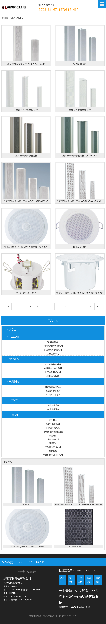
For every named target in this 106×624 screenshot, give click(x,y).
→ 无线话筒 (12, 400)
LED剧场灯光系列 (53, 364)
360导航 (40, 562)
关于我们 (71, 580)
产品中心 (19, 18)
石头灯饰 (53, 420)
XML (76, 616)
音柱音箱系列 (53, 353)
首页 (12, 18)
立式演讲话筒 (53, 405)
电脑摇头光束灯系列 (53, 368)
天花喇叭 (53, 435)
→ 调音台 (11, 329)
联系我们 (98, 580)
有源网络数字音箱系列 (53, 346)
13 (89, 306)
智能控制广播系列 (53, 447)
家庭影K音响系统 (53, 391)
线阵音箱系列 (53, 342)
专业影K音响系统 (53, 394)
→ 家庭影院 (12, 381)
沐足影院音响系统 (53, 387)
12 (81, 306)
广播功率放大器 (53, 439)
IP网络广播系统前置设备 (52, 432)
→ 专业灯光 (12, 359)
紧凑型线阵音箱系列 (53, 350)
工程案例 (80, 580)
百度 (30, 562)
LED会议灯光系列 (53, 372)
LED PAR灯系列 (53, 376)
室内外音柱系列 (53, 424)
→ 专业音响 (12, 336)
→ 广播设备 (12, 414)
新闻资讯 (89, 580)
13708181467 (47, 10)
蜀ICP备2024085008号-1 (66, 616)
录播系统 (53, 443)
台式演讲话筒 (53, 409)
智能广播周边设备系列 (53, 455)
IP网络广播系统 (53, 428)
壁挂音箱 (53, 451)
